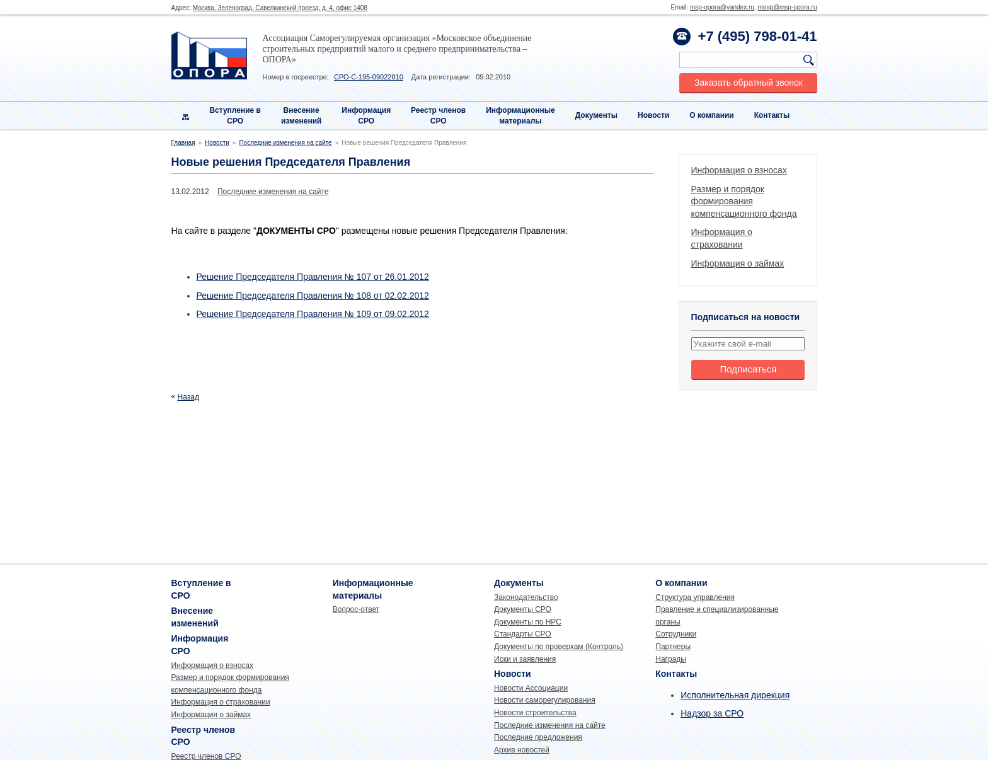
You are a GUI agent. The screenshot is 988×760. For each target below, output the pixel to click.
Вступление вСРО (235, 115)
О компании (711, 115)
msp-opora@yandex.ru (722, 7)
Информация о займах (737, 263)
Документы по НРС (527, 622)
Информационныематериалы (520, 115)
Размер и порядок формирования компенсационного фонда (744, 201)
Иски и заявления (525, 659)
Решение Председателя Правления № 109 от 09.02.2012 (313, 314)
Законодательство (526, 597)
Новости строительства (535, 712)
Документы (596, 115)
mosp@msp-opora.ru (787, 7)
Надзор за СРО (712, 713)
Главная (183, 142)
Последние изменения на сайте (285, 142)
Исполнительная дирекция (735, 695)
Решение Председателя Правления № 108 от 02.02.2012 (313, 296)
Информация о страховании (220, 702)
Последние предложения (538, 737)
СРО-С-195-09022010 (368, 77)
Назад (188, 397)
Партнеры (673, 646)
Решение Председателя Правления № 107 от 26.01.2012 (313, 277)
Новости (653, 115)
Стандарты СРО (522, 634)
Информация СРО (366, 115)
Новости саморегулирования (544, 700)
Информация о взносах (739, 170)
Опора (209, 55)
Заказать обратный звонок (748, 83)
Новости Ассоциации (531, 688)
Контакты (772, 115)
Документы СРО (522, 609)
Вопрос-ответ (356, 609)
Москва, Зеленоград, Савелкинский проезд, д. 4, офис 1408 (280, 7)
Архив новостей (521, 750)
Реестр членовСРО (438, 115)
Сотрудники (675, 634)
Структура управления (695, 597)
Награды (670, 659)
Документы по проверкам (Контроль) (558, 646)
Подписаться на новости (745, 317)
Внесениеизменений (301, 115)
